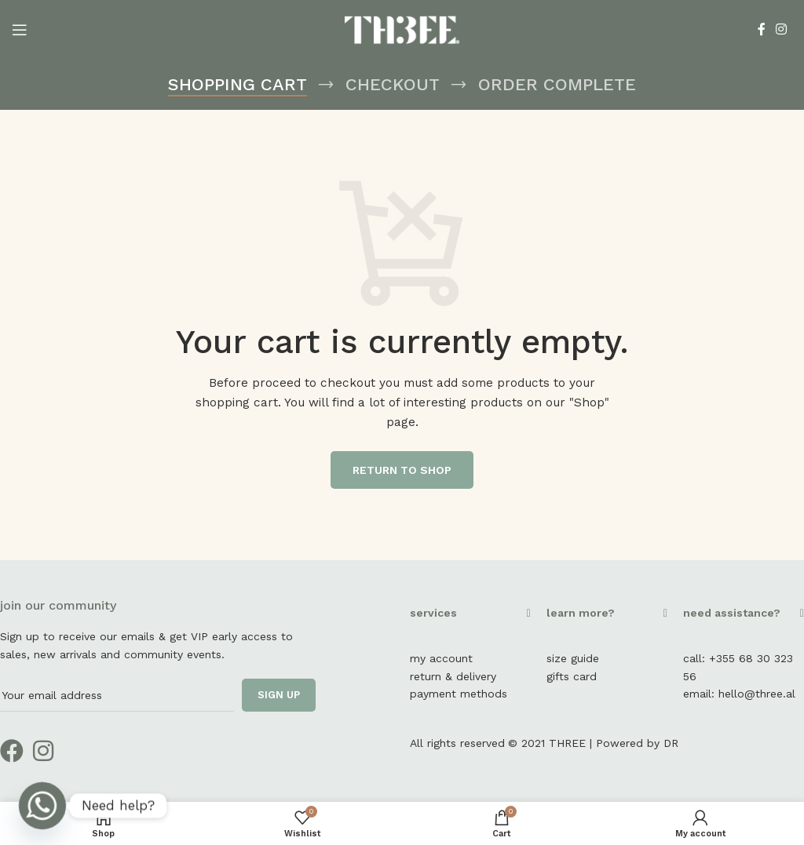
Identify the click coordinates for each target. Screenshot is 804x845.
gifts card (571, 676)
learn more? (580, 612)
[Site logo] (402, 28)
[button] (470, 620)
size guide (572, 658)
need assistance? (731, 612)
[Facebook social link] (761, 29)
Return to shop (402, 470)
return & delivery (453, 676)
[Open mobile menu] (19, 30)
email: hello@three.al (739, 693)
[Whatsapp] (42, 805)
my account (441, 658)
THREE (567, 743)
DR (670, 743)
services (433, 612)
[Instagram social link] (781, 29)
